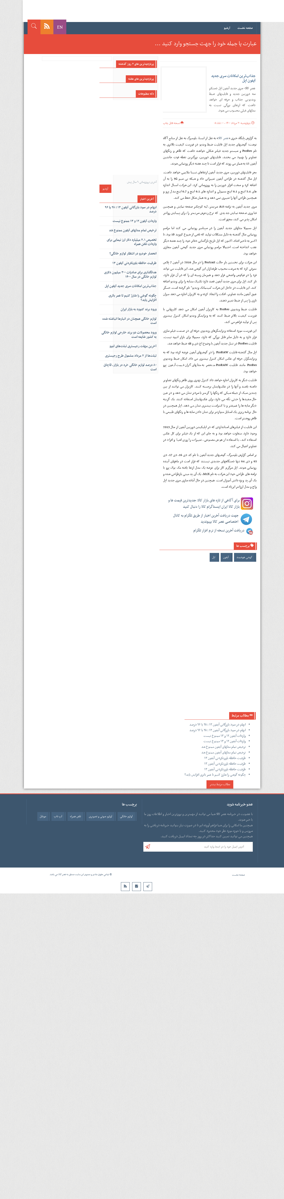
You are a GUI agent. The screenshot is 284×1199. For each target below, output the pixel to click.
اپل (213, 557)
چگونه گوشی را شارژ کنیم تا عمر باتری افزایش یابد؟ (215, 775)
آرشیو (227, 28)
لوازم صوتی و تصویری (100, 816)
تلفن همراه (75, 816)
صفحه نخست (245, 28)
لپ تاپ (58, 816)
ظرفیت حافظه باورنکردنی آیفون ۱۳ (225, 758)
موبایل (43, 816)
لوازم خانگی (126, 816)
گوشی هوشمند (244, 557)
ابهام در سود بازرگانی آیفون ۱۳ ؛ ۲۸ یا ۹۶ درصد (217, 724)
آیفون (226, 557)
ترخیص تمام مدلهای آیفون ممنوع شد (223, 747)
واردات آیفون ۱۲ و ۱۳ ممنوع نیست (225, 736)
